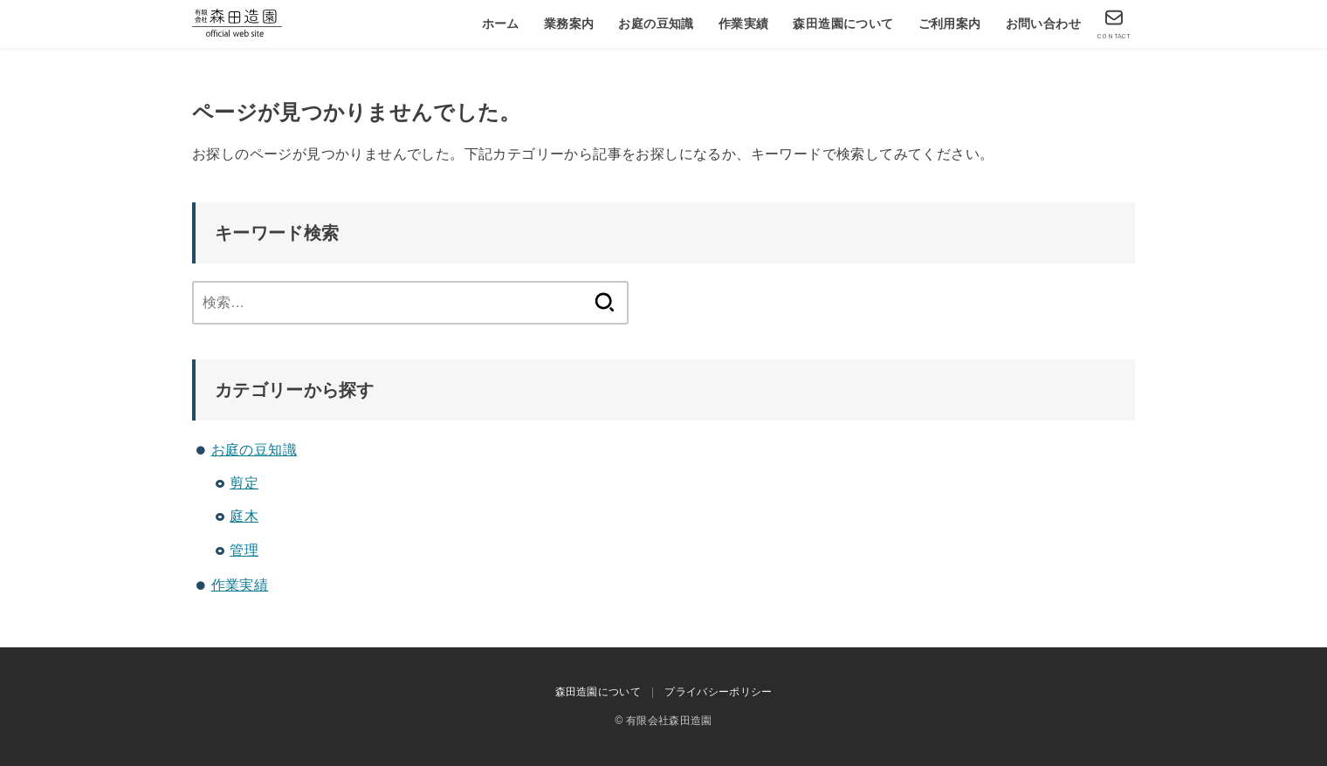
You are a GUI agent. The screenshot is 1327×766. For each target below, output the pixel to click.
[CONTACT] (1114, 24)
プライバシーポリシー (718, 692)
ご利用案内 (949, 24)
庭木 (244, 516)
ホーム (500, 24)
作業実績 (744, 24)
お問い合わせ (1043, 24)
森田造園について (843, 24)
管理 (244, 550)
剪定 (244, 482)
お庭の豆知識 (655, 24)
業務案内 (569, 24)
